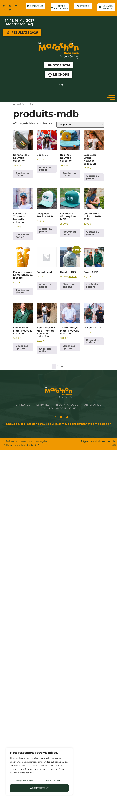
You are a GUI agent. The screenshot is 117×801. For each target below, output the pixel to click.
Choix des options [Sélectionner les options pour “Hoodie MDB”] (69, 285)
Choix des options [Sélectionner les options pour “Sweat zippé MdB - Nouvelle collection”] (22, 347)
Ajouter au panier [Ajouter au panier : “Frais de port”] (45, 285)
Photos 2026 (59, 65)
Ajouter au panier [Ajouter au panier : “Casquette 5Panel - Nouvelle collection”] (92, 177)
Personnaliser (24, 780)
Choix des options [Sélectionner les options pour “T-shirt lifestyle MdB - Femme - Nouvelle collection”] (45, 350)
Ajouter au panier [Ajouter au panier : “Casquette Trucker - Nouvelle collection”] (22, 235)
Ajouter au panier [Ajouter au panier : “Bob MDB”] (45, 168)
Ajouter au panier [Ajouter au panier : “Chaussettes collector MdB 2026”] (92, 233)
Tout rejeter (54, 780)
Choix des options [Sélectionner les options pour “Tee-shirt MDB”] (92, 341)
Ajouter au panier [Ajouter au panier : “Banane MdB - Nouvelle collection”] (22, 174)
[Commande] (80, 125)
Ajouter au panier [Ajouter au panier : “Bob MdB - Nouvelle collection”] (69, 174)
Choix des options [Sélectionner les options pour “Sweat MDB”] (92, 285)
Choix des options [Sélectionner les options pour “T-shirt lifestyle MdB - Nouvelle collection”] (69, 347)
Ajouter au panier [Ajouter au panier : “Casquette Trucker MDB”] (45, 230)
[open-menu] (111, 97)
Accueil (17, 104)
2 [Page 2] (57, 366)
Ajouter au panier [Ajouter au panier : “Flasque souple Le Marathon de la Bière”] (22, 291)
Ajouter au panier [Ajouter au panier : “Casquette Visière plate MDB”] (69, 233)
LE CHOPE (58, 75)
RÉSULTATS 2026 (22, 33)
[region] (39, 771)
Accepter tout (39, 788)
